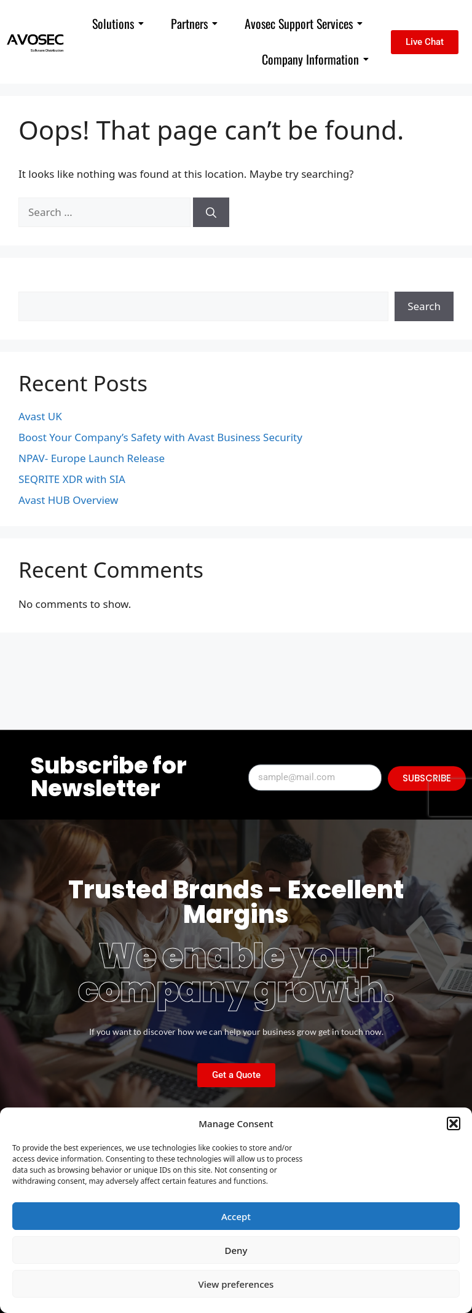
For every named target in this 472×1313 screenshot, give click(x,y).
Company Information (315, 59)
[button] (453, 1123)
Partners (194, 23)
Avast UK (40, 416)
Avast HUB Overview (68, 500)
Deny (236, 1250)
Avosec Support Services (304, 23)
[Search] (211, 212)
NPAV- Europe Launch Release (91, 458)
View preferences (236, 1284)
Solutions (118, 23)
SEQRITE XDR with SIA (71, 479)
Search (35, 284)
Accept (236, 1216)
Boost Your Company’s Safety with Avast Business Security (160, 437)
